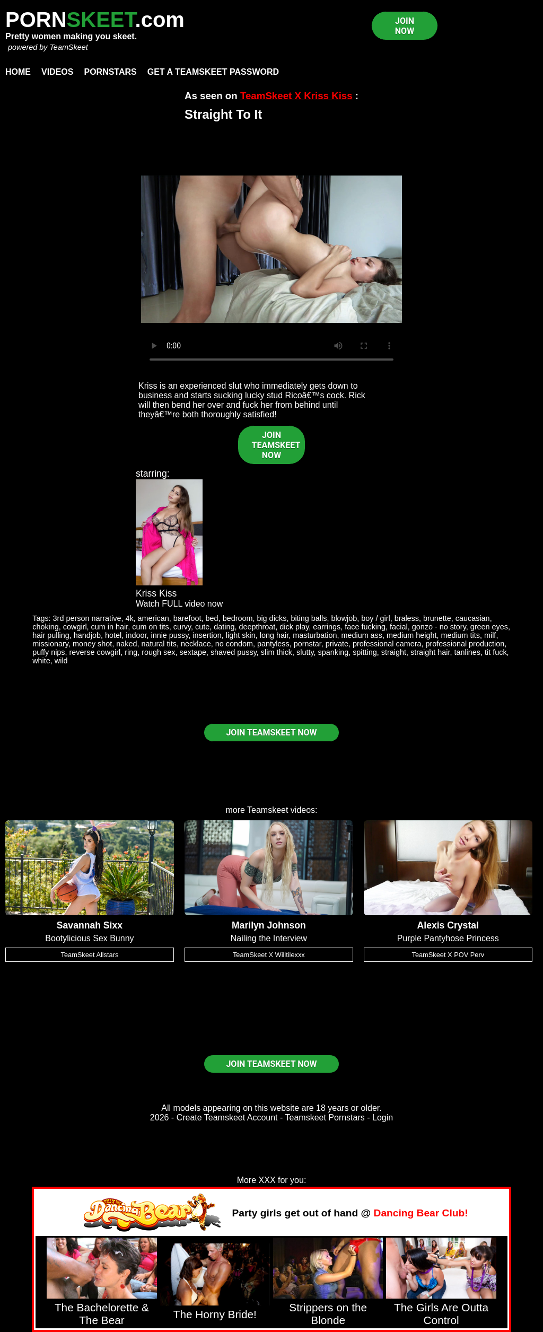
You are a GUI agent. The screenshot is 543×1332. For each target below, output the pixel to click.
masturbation (315, 635)
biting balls (309, 618)
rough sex (158, 652)
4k (129, 618)
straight (393, 652)
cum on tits (150, 627)
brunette (437, 618)
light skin (241, 635)
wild (61, 660)
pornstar (307, 643)
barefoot (187, 618)
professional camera (387, 643)
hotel (113, 635)
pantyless (273, 643)
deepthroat (257, 627)
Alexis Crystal (448, 925)
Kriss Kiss (156, 593)
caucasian (473, 618)
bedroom (238, 618)
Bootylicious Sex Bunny (89, 938)
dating (224, 627)
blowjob (344, 618)
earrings (326, 627)
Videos (57, 71)
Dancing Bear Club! (421, 1213)
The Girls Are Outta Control (441, 1313)
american (153, 618)
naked (126, 643)
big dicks (271, 618)
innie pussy (169, 635)
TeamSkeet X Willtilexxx (269, 955)
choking (45, 627)
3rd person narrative (87, 618)
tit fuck (496, 652)
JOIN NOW (404, 26)
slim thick (276, 652)
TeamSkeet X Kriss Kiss (296, 95)
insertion (206, 635)
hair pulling (50, 635)
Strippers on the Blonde (328, 1313)
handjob (87, 635)
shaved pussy (234, 652)
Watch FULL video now (179, 603)
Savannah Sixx (89, 925)
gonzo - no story (439, 627)
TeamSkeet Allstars (90, 955)
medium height (411, 635)
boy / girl (375, 618)
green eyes (489, 627)
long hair (274, 635)
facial (399, 627)
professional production (465, 643)
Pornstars (110, 71)
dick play (294, 627)
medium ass (361, 635)
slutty (305, 652)
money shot (92, 643)
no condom (234, 643)
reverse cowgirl (95, 652)
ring (131, 652)
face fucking (365, 627)
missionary (50, 643)
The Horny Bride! (215, 1314)
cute (202, 627)
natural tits (159, 643)
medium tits (460, 635)
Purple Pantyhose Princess (448, 938)
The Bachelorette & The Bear (102, 1313)
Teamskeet (267, 809)
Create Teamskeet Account (227, 1117)
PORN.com (95, 19)
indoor (136, 635)
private (337, 643)
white (41, 660)
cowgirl (75, 627)
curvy (182, 627)
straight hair (430, 652)
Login (382, 1117)
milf (490, 635)
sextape (193, 652)
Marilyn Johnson (269, 925)
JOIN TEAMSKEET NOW (276, 445)
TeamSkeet (68, 47)
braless (407, 618)
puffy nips (48, 652)
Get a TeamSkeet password (213, 71)
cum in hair (109, 627)
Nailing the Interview (269, 938)
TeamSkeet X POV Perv (447, 955)
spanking (333, 652)
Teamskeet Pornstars (325, 1117)
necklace (196, 643)
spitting (365, 652)
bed (212, 618)
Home (18, 71)
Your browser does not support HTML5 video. (271, 249)
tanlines (467, 652)
